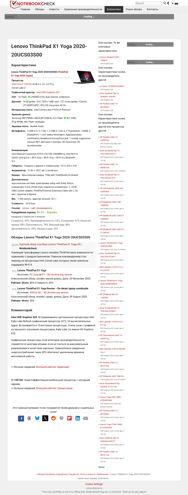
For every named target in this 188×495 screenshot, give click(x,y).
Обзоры (39, 9)
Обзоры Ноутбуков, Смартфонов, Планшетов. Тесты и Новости (66, 474)
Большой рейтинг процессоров (54, 388)
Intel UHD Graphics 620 (48, 92)
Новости (54, 9)
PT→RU (46, 274)
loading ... (10, 16)
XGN (32, 292)
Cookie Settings (94, 484)
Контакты (152, 9)
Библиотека (114, 9)
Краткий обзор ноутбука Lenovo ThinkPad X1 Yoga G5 (49, 244)
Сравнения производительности (83, 9)
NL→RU (42, 292)
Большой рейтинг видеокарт (52, 366)
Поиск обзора (134, 9)
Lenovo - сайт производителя (37, 208)
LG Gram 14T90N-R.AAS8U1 (112, 86)
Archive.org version (61, 274)
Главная (25, 9)
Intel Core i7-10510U (22, 84)
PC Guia (34, 274)
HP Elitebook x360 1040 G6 (112, 376)
